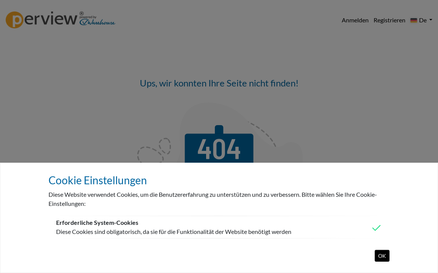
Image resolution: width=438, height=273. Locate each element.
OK (382, 256)
